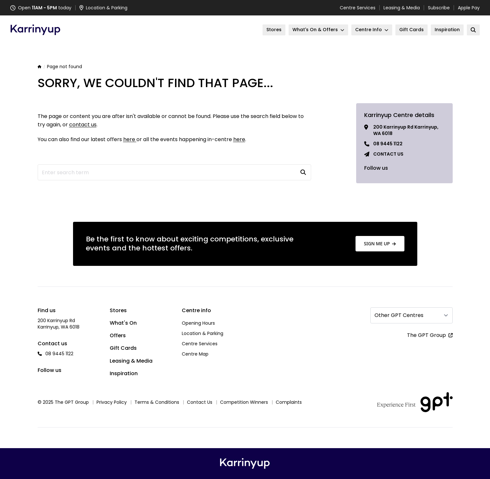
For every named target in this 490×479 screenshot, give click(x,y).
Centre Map (195, 354)
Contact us (388, 154)
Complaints (289, 402)
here (129, 139)
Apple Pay (469, 8)
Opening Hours (198, 323)
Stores (118, 310)
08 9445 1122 (387, 143)
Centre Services (357, 8)
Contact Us (199, 402)
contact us (83, 124)
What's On (123, 323)
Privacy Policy (112, 402)
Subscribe (439, 8)
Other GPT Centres (398, 315)
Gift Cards (123, 348)
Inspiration (124, 373)
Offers (118, 335)
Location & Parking (202, 333)
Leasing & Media (402, 8)
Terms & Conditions (156, 402)
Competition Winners (244, 402)
